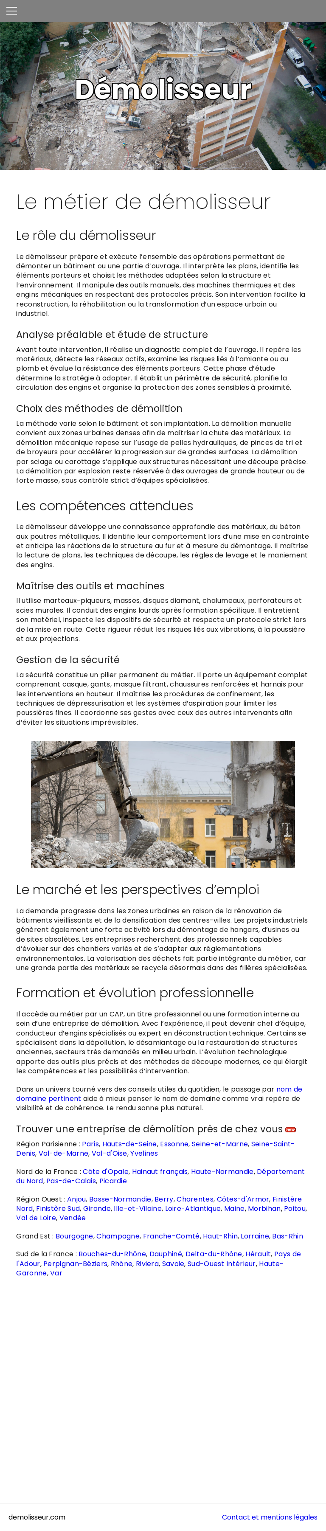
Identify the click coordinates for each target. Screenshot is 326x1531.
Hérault (258, 1254)
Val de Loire (36, 1218)
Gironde (97, 1208)
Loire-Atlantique (193, 1208)
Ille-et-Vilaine (138, 1208)
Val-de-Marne (64, 1153)
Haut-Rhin (220, 1236)
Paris (90, 1144)
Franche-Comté (171, 1236)
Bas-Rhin (287, 1236)
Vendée (72, 1218)
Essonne (174, 1144)
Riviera (147, 1264)
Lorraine (255, 1236)
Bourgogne (74, 1236)
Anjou (76, 1199)
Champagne (118, 1236)
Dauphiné (165, 1254)
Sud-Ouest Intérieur (222, 1264)
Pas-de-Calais (71, 1181)
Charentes (195, 1199)
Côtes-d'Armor (243, 1199)
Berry (164, 1199)
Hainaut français (160, 1171)
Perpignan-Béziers (75, 1264)
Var (56, 1273)
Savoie (173, 1264)
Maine (234, 1208)
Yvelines (144, 1153)
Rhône (122, 1264)
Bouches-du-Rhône (112, 1254)
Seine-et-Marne (220, 1144)
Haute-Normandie (222, 1171)
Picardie (113, 1181)
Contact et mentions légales (270, 1517)
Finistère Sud (58, 1208)
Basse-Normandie (120, 1199)
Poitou (295, 1208)
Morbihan (264, 1208)
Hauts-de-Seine (129, 1144)
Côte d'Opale (106, 1171)
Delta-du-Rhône (213, 1254)
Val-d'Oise (109, 1153)
